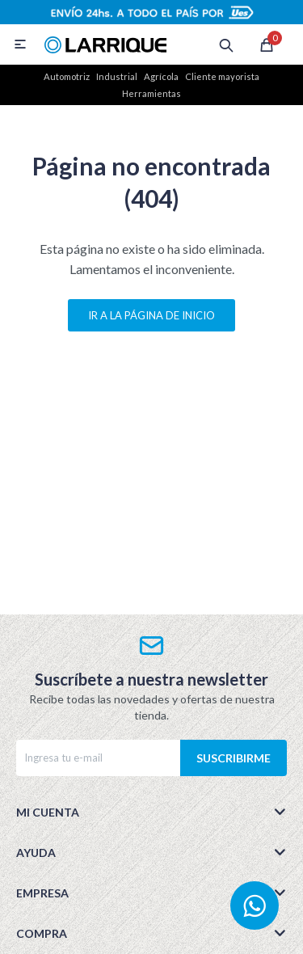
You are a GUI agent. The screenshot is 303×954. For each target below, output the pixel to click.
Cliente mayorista (222, 76)
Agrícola (161, 76)
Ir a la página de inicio (151, 315)
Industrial (116, 76)
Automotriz (67, 76)
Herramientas (151, 93)
